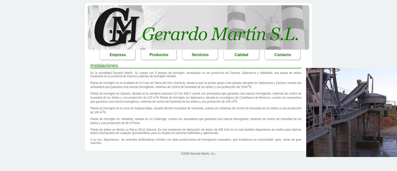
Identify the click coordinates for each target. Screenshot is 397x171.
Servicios (200, 55)
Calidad (241, 55)
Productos (158, 55)
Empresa (118, 55)
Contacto (282, 55)
